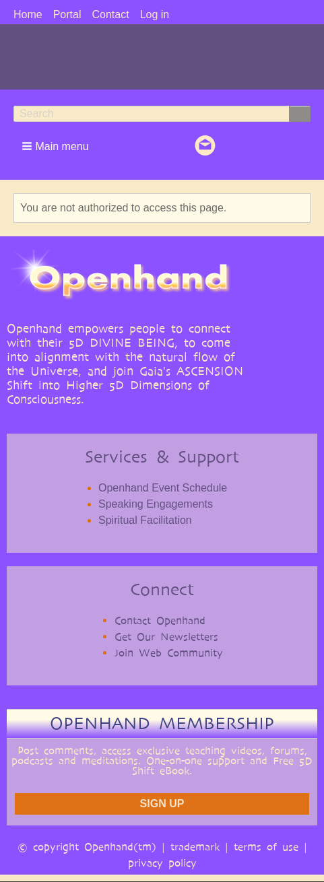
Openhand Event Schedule (162, 488)
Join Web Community (169, 652)
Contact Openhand (160, 620)
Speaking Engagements (155, 504)
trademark (195, 846)
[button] (56, 146)
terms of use (266, 846)
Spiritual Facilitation (145, 520)
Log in (155, 14)
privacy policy (162, 862)
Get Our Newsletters (166, 636)
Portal (67, 14)
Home (27, 14)
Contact (110, 14)
